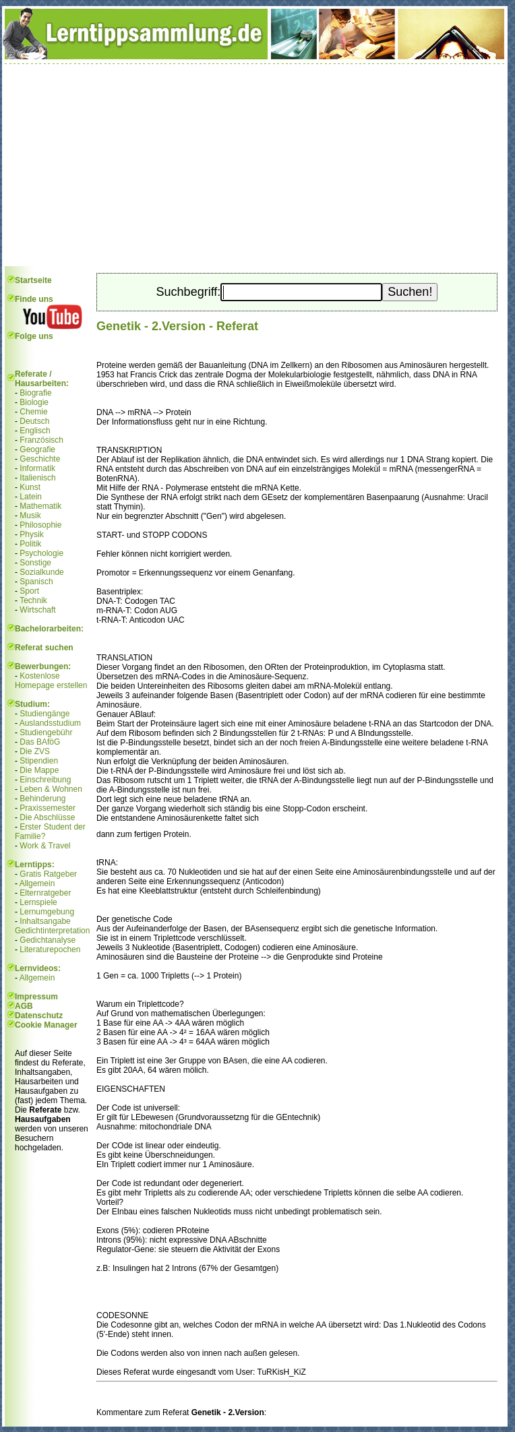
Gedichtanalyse (47, 940)
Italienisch (37, 477)
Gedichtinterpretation (52, 930)
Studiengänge (44, 713)
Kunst (30, 487)
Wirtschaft (37, 610)
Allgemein (37, 883)
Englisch (35, 430)
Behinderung (42, 798)
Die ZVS (35, 751)
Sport (29, 591)
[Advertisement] (255, 165)
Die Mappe (39, 770)
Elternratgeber (45, 893)
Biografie (35, 393)
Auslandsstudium (50, 723)
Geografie (37, 449)
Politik (30, 544)
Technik (33, 600)
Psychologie (41, 553)
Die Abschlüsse (47, 817)
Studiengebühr (46, 732)
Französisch (41, 440)
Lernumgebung (47, 911)
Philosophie (40, 525)
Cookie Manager (46, 1025)
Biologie (34, 402)
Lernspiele (38, 902)
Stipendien (39, 761)
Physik (31, 534)
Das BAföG (40, 742)
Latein (31, 496)
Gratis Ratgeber (48, 874)
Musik (30, 515)
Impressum (36, 996)
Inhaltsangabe (45, 921)
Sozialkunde (41, 572)
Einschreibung (45, 779)
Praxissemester (47, 808)
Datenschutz (39, 1015)
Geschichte (40, 459)
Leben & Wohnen (51, 789)
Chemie (33, 411)
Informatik (37, 468)
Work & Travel (45, 845)
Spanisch (36, 581)
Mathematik (40, 506)
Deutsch (34, 421)
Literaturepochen (50, 949)
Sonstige (35, 562)
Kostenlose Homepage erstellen (51, 680)
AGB (24, 1006)
